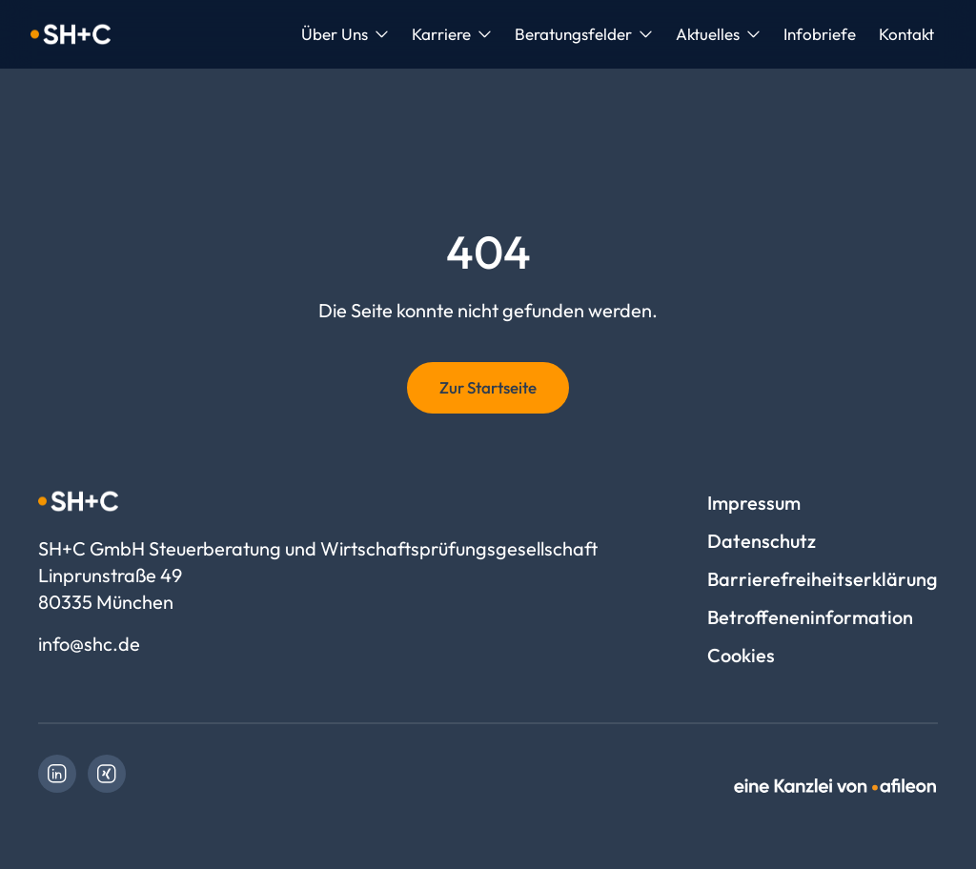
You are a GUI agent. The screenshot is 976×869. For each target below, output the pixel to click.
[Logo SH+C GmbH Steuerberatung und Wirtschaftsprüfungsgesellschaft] (70, 34)
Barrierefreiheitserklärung (822, 579)
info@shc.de (89, 644)
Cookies (741, 655)
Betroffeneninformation (810, 617)
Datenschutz (761, 541)
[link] (57, 774)
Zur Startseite (488, 387)
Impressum (754, 503)
